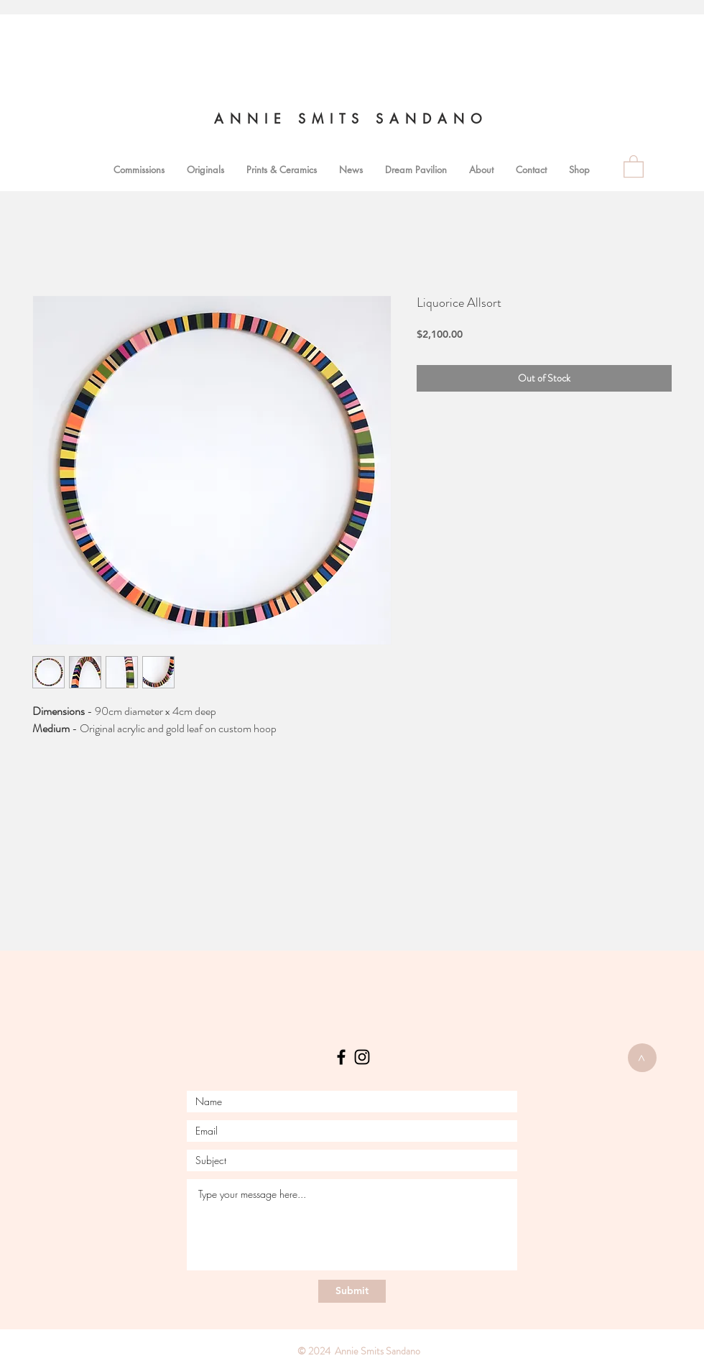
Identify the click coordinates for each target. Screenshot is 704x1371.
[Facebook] (341, 1057)
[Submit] (352, 1291)
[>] (642, 1057)
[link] (634, 165)
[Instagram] (362, 1057)
